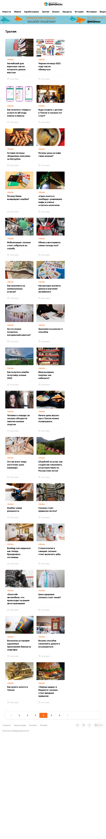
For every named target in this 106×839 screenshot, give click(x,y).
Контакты (33, 829)
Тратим (45, 14)
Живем (17, 14)
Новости (6, 14)
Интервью (92, 14)
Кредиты (67, 14)
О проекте (6, 829)
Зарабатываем (31, 14)
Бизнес (56, 14)
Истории (79, 14)
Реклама (43, 829)
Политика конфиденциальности (15, 834)
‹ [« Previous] (8, 819)
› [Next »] (64, 819)
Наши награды (20, 829)
